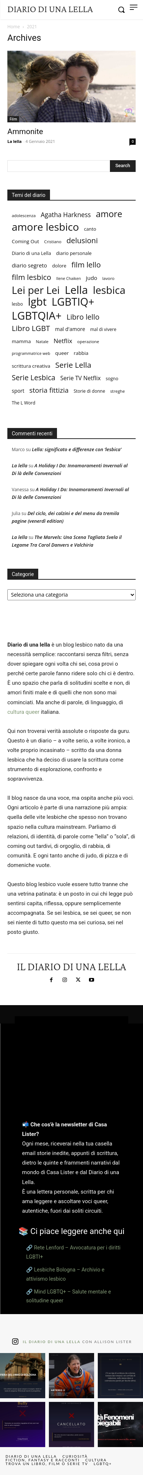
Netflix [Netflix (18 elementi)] (63, 341)
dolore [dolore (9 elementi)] (59, 265)
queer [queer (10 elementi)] (62, 353)
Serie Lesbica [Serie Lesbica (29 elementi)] (33, 377)
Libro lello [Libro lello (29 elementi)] (83, 317)
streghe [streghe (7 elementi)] (117, 391)
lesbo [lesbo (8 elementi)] (17, 304)
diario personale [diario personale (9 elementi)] (74, 253)
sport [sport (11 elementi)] (18, 390)
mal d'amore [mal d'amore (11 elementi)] (70, 328)
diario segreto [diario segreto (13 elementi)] (29, 265)
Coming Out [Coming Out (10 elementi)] (25, 241)
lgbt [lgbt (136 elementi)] (37, 301)
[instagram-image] (22, 1375)
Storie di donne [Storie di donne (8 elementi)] (89, 391)
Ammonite (25, 131)
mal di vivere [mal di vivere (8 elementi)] (103, 329)
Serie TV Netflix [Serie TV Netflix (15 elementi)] (80, 378)
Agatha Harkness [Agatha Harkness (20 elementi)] (66, 215)
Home (13, 27)
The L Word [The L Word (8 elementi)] (23, 403)
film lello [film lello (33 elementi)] (86, 265)
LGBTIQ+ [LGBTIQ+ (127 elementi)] (73, 302)
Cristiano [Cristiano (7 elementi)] (52, 241)
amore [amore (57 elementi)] (109, 214)
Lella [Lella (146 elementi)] (76, 290)
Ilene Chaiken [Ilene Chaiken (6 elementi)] (68, 278)
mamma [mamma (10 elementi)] (21, 341)
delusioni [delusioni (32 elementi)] (82, 240)
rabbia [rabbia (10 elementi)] (81, 353)
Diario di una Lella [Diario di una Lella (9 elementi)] (31, 253)
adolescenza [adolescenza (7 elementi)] (24, 215)
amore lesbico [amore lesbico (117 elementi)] (45, 227)
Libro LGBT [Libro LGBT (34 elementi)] (31, 328)
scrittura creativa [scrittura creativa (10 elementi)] (31, 366)
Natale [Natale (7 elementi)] (42, 341)
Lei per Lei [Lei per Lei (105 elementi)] (36, 290)
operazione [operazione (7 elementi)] (88, 341)
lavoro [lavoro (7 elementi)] (108, 278)
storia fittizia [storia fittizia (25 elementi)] (49, 390)
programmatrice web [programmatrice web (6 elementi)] (31, 353)
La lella (14, 141)
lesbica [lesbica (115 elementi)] (109, 290)
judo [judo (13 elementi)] (91, 277)
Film (13, 119)
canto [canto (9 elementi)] (90, 229)
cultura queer (23, 712)
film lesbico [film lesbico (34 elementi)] (31, 277)
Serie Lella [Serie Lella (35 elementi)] (73, 365)
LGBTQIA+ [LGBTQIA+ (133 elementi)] (36, 315)
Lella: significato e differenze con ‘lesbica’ (76, 449)
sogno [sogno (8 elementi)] (112, 378)
